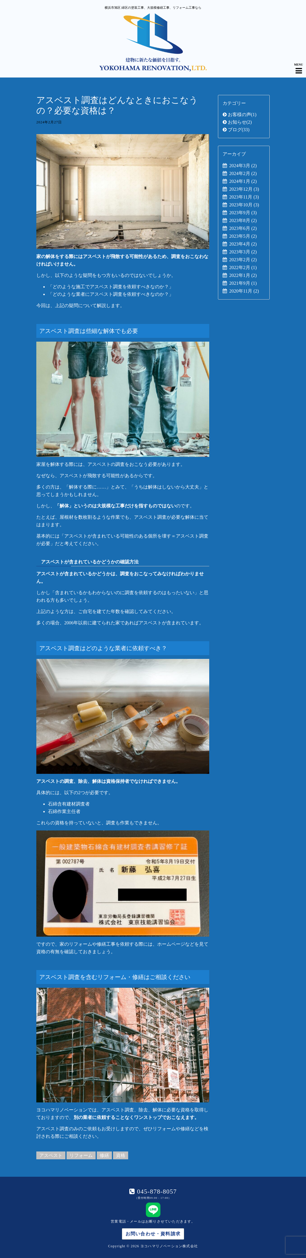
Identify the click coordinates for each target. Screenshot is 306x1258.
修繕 (104, 1155)
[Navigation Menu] (298, 66)
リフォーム (81, 1155)
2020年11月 (244, 291)
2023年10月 (244, 204)
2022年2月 (243, 267)
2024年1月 (243, 181)
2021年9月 (243, 283)
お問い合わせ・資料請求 (153, 1233)
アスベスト (50, 1155)
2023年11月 (244, 196)
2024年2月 (243, 173)
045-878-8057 (156, 1191)
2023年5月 (243, 236)
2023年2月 (243, 259)
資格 (120, 1155)
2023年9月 (243, 212)
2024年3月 (243, 165)
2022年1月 (243, 275)
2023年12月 (244, 189)
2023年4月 (243, 243)
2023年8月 (243, 220)
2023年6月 (243, 228)
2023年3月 (243, 251)
